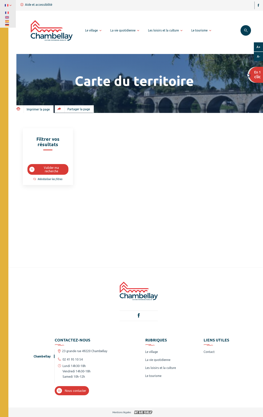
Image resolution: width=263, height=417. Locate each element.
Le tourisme (153, 376)
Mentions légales (121, 412)
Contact (209, 351)
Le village (151, 351)
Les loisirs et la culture (160, 368)
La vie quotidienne (157, 359)
